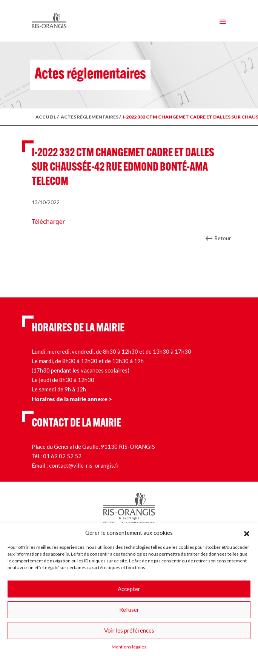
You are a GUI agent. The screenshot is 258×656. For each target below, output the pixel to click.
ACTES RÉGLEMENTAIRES (89, 117)
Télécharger (48, 221)
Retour (222, 238)
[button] (246, 532)
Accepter (129, 588)
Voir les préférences (129, 630)
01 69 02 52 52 (62, 456)
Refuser (129, 609)
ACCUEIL (45, 117)
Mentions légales (129, 647)
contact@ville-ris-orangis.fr (84, 465)
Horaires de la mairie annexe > (72, 399)
